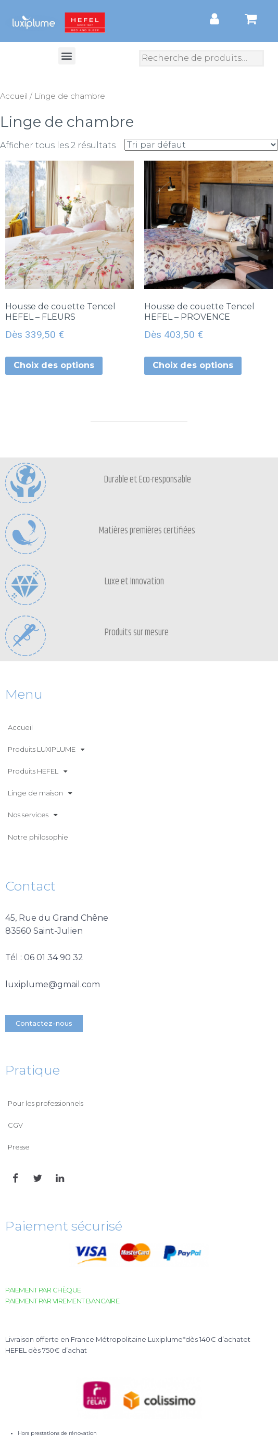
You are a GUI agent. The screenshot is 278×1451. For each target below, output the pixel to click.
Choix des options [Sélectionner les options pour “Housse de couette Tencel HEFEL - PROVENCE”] (193, 365)
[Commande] (201, 145)
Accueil (14, 96)
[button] (66, 55)
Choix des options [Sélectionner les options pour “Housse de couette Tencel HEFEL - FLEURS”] (54, 365)
